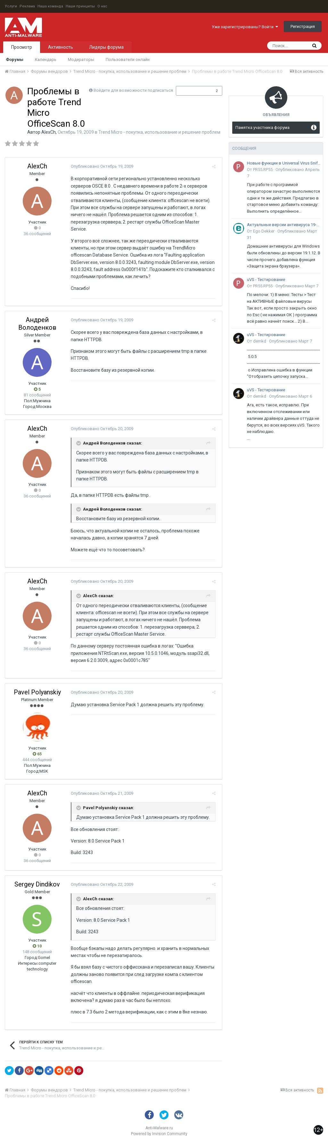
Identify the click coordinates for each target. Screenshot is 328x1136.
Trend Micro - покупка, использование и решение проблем (159, 132)
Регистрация (303, 26)
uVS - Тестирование (266, 279)
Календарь (45, 59)
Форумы (14, 59)
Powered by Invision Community (159, 1126)
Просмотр (21, 47)
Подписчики (192, 91)
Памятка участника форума (262, 127)
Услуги (11, 6)
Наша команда (50, 6)
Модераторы (81, 59)
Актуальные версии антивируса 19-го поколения (284, 224)
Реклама (27, 6)
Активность (60, 47)
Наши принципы (80, 6)
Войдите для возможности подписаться (133, 90)
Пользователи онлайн (128, 59)
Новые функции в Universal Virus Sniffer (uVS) (284, 163)
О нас (102, 6)
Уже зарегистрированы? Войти (245, 26)
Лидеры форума (106, 47)
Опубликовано (100, 166)
